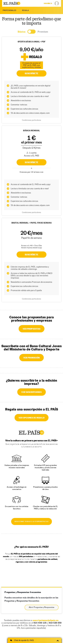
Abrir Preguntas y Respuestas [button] (41, 607)
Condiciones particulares (31, 212)
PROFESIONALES (9, 10)
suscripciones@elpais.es (45, 620)
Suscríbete (31, 254)
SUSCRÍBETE (31, 162)
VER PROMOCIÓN (31, 357)
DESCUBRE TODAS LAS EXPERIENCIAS (31, 521)
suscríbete (48, 3)
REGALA (25, 10)
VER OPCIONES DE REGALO (31, 417)
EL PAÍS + (31, 432)
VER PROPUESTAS (31, 329)
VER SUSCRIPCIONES (31, 392)
